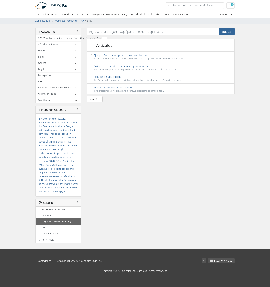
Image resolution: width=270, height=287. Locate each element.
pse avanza (63, 165)
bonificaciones (51, 130)
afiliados (55, 122)
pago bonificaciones (55, 156)
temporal (73, 183)
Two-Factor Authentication (52, 187)
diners (55, 141)
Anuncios (83, 14)
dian (49, 141)
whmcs (73, 187)
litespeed (57, 153)
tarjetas (64, 183)
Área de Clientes (48, 14)
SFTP (41, 180)
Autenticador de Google (61, 126)
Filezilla (48, 149)
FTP (54, 149)
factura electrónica (67, 145)
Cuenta (225, 14)
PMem (42, 165)
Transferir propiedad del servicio (160, 89)
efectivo (67, 141)
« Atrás (94, 99)
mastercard (69, 153)
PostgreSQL (51, 165)
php (72, 161)
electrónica (44, 145)
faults (41, 149)
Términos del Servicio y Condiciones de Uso (79, 260)
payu (51, 161)
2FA (41, 118)
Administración (43, 20)
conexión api (54, 133)
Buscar (227, 31)
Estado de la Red (141, 14)
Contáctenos (181, 14)
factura (54, 145)
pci (58, 161)
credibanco (59, 137)
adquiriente (44, 122)
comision (43, 133)
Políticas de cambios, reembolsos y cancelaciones (160, 67)
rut (74, 176)
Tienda (66, 14)
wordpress (43, 191)
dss (61, 141)
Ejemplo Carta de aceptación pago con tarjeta (160, 56)
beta (41, 130)
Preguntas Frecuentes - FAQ (109, 14)
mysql (42, 156)
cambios (63, 130)
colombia (72, 130)
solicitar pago (50, 180)
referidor (57, 176)
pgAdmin (64, 161)
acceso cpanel (50, 118)
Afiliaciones (162, 14)
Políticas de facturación (160, 78)
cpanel (50, 137)
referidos (67, 176)
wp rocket (53, 191)
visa (68, 187)
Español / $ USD (221, 260)
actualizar (62, 118)
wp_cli (62, 191)
